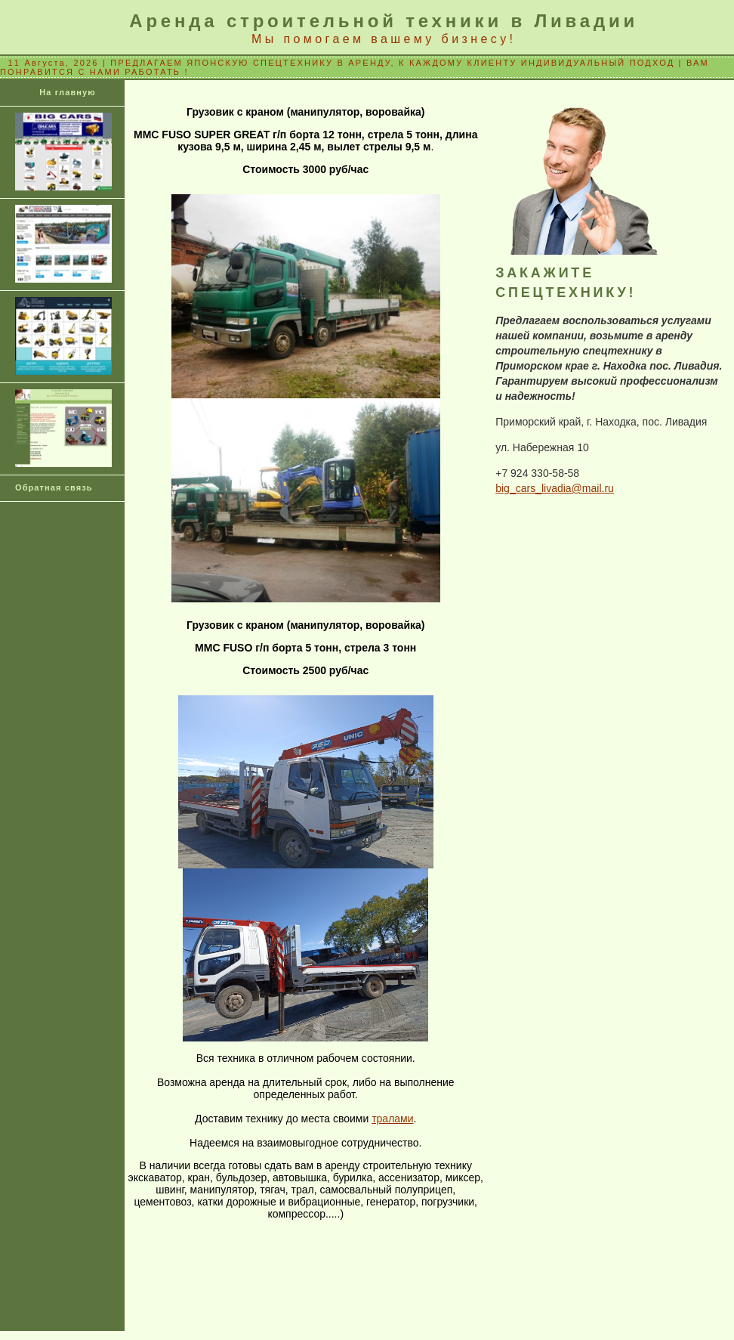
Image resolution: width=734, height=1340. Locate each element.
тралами (392, 1119)
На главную (67, 92)
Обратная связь (54, 487)
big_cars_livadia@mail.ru (554, 488)
